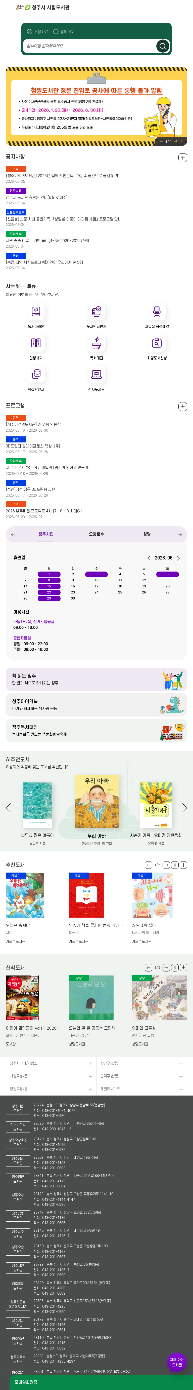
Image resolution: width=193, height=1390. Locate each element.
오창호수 (96, 534)
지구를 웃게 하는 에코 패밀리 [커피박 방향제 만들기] (47, 468)
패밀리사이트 (110, 1089)
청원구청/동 (19, 1089)
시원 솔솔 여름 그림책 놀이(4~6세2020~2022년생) (47, 241)
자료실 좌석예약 (157, 326)
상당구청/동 (109, 1063)
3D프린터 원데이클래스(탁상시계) (33, 446)
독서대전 (96, 358)
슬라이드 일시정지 (181, 141)
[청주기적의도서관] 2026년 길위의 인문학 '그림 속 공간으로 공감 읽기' (62, 176)
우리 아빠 (96, 836)
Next (176, 141)
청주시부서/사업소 (23, 1063)
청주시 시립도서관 (104, 7)
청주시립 (46, 534)
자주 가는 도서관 (177, 1362)
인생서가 (35, 358)
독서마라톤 (36, 326)
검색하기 (162, 46)
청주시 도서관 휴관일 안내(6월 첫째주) (37, 197)
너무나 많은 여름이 (37, 835)
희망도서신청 (157, 358)
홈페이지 (67, 31)
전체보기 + (182, 406)
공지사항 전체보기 (182, 157)
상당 (147, 534)
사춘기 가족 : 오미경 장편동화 (156, 835)
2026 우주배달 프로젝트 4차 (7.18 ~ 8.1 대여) (44, 511)
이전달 (151, 558)
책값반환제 (36, 389)
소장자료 (41, 31)
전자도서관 (96, 389)
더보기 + (183, 865)
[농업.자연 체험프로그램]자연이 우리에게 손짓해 (44, 262)
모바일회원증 (26, 1382)
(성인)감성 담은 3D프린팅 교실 (30, 489)
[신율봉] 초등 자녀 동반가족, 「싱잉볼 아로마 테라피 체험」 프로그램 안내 (63, 219)
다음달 (176, 558)
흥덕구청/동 (109, 1076)
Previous (161, 141)
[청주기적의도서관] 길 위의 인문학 (33, 424)
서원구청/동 (19, 1076)
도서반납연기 (96, 326)
